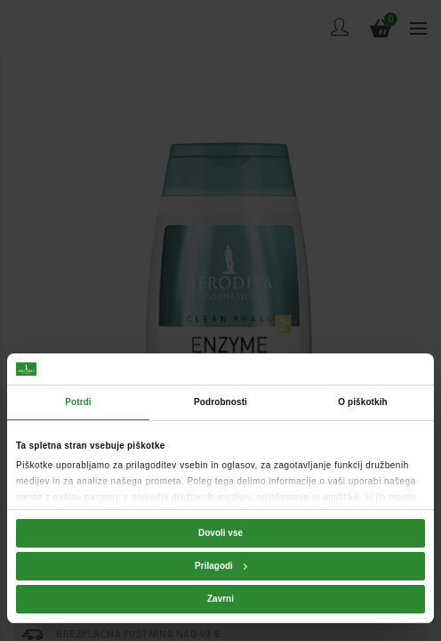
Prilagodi (221, 566)
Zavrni (220, 599)
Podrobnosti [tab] (220, 402)
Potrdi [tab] (78, 402)
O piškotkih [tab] (363, 402)
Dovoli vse (220, 533)
